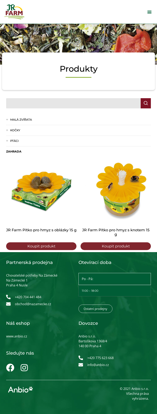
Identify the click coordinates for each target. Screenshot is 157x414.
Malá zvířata (21, 119)
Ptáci (14, 141)
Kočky (15, 130)
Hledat (147, 103)
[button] (149, 11)
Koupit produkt (41, 246)
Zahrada (13, 151)
